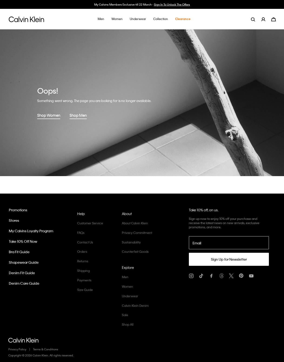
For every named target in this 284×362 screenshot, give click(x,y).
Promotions (18, 210)
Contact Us (85, 242)
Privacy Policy (17, 349)
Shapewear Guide (24, 262)
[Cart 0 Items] (273, 18)
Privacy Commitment (137, 233)
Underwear (130, 296)
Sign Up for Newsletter (229, 259)
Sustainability (131, 242)
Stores (14, 220)
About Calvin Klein (135, 223)
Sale (125, 315)
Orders (82, 251)
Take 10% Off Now (23, 241)
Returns (82, 261)
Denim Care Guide (24, 283)
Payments (84, 280)
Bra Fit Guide (19, 251)
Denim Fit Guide (22, 272)
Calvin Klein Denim (135, 305)
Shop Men (78, 115)
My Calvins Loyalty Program (31, 231)
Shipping (83, 271)
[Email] (229, 242)
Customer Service (90, 223)
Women (127, 286)
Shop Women (48, 115)
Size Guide (85, 290)
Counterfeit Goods (135, 251)
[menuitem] (266, 19)
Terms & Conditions (45, 349)
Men (125, 277)
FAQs (80, 233)
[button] (101, 19)
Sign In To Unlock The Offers (172, 4)
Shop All (128, 324)
